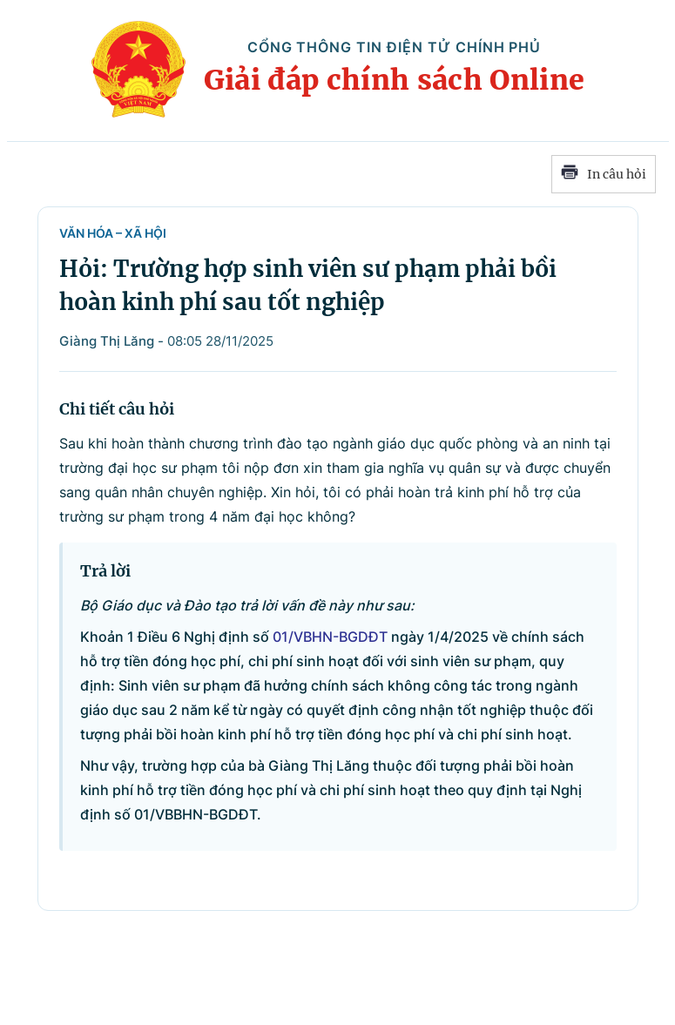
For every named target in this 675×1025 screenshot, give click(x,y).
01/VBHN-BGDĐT (330, 636)
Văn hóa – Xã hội (112, 233)
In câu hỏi (603, 174)
